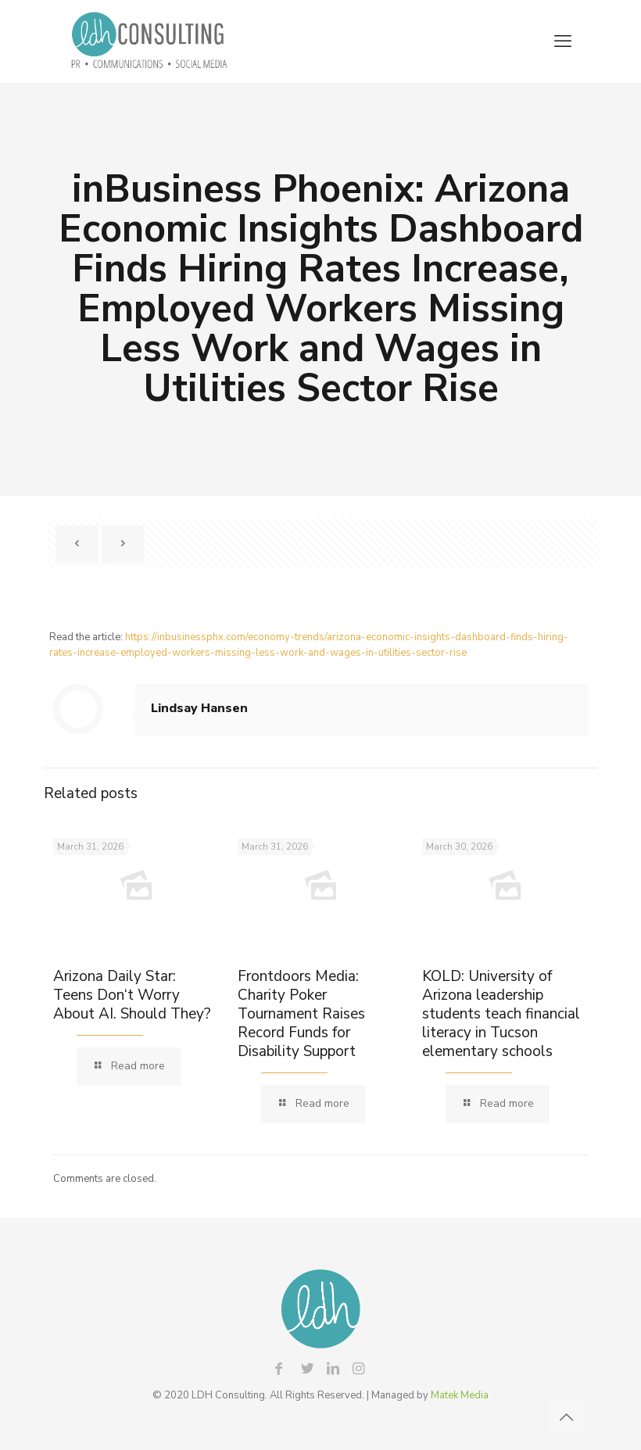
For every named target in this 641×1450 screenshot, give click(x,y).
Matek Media (460, 1395)
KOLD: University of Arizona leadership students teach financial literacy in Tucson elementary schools (501, 1014)
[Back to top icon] (566, 1418)
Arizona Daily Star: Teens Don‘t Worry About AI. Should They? (132, 995)
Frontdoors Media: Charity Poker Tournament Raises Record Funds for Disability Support (301, 1014)
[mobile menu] (563, 41)
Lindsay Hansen (199, 708)
